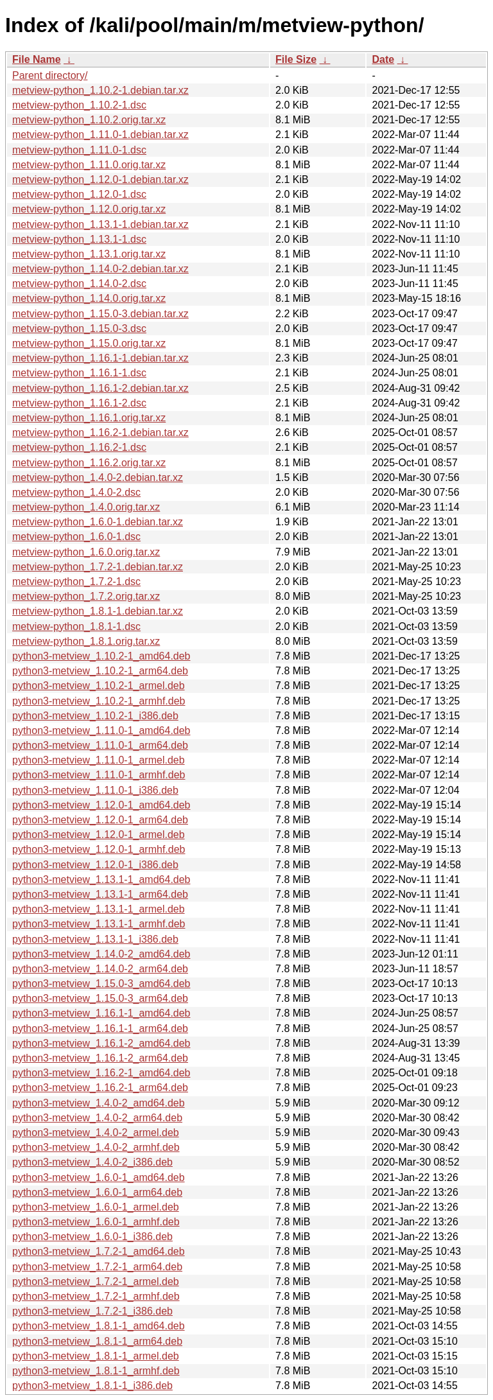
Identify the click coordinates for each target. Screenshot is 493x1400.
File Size (295, 59)
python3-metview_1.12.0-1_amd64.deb (101, 805)
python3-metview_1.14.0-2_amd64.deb (101, 954)
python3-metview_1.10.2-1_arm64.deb (100, 670)
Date (383, 59)
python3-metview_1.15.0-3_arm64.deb (100, 998)
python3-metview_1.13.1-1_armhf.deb (99, 923)
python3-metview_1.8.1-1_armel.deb (95, 1356)
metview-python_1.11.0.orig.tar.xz (89, 164)
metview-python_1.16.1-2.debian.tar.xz (100, 388)
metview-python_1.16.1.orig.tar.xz (89, 417)
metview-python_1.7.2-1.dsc (76, 581)
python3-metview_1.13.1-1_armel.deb (98, 909)
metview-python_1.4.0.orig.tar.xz (86, 507)
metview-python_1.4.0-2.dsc (76, 492)
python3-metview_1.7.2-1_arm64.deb (97, 1266)
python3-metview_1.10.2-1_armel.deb (98, 685)
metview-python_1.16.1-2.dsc (79, 403)
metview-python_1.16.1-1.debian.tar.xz (100, 358)
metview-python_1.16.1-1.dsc (79, 372)
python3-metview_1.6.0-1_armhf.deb (96, 1221)
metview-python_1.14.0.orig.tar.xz (89, 298)
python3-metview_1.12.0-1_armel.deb (98, 834)
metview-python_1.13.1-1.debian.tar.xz (100, 224)
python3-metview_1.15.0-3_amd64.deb (101, 983)
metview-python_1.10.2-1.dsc (79, 105)
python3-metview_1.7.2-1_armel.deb (95, 1281)
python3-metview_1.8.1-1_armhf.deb (96, 1370)
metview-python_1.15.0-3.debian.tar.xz (100, 313)
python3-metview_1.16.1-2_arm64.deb (100, 1058)
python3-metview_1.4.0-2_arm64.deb (97, 1117)
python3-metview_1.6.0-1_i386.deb (92, 1236)
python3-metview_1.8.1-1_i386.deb (92, 1385)
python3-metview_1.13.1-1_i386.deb (95, 939)
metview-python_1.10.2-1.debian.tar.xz (100, 90)
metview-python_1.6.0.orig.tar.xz (86, 552)
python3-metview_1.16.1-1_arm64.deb (100, 1028)
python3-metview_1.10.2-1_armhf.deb (99, 701)
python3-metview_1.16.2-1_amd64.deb (101, 1072)
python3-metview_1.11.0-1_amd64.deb (101, 730)
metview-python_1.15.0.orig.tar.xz (89, 343)
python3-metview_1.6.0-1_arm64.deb (97, 1192)
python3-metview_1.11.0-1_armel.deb (98, 760)
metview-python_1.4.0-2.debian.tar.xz (97, 477)
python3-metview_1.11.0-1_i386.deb (95, 790)
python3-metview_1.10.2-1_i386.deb (95, 715)
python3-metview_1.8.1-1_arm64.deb (97, 1341)
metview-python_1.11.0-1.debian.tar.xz (100, 134)
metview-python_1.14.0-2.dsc (79, 283)
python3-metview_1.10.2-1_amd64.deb (101, 656)
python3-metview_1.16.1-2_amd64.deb (101, 1043)
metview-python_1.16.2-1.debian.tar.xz (100, 432)
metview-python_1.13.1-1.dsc (79, 239)
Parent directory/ (49, 75)
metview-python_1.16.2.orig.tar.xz (89, 462)
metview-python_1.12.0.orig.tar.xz (89, 209)
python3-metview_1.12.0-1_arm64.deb (100, 819)
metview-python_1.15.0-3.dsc (79, 328)
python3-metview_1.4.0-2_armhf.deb (96, 1147)
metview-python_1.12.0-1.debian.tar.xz (100, 179)
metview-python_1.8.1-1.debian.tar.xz (97, 611)
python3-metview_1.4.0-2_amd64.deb (98, 1103)
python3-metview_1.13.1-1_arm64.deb (100, 894)
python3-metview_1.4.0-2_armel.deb (95, 1132)
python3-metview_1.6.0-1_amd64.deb (98, 1177)
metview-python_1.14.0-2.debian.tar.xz (100, 268)
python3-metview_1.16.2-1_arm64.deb (100, 1087)
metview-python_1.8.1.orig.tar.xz (86, 641)
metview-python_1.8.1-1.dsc (76, 626)
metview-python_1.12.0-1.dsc (79, 194)
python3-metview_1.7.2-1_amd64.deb (98, 1251)
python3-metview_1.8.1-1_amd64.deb (98, 1325)
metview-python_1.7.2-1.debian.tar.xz (97, 566)
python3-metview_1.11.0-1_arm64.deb (100, 745)
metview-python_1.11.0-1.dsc (79, 149)
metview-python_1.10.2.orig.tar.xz (89, 119)
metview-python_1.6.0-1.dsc (76, 536)
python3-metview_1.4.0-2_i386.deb (92, 1162)
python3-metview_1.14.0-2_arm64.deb (100, 968)
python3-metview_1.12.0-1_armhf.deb (99, 849)
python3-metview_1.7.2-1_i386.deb (92, 1311)
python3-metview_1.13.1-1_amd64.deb (101, 879)
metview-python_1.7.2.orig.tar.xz (86, 596)
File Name (36, 59)
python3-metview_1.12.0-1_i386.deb (95, 864)
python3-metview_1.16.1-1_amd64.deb (101, 1013)
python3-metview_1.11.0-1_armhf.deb (99, 774)
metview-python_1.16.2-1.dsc (79, 447)
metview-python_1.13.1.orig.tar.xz (89, 254)
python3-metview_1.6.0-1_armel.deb (95, 1207)
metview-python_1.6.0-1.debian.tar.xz (97, 521)
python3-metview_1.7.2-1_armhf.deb (96, 1296)
